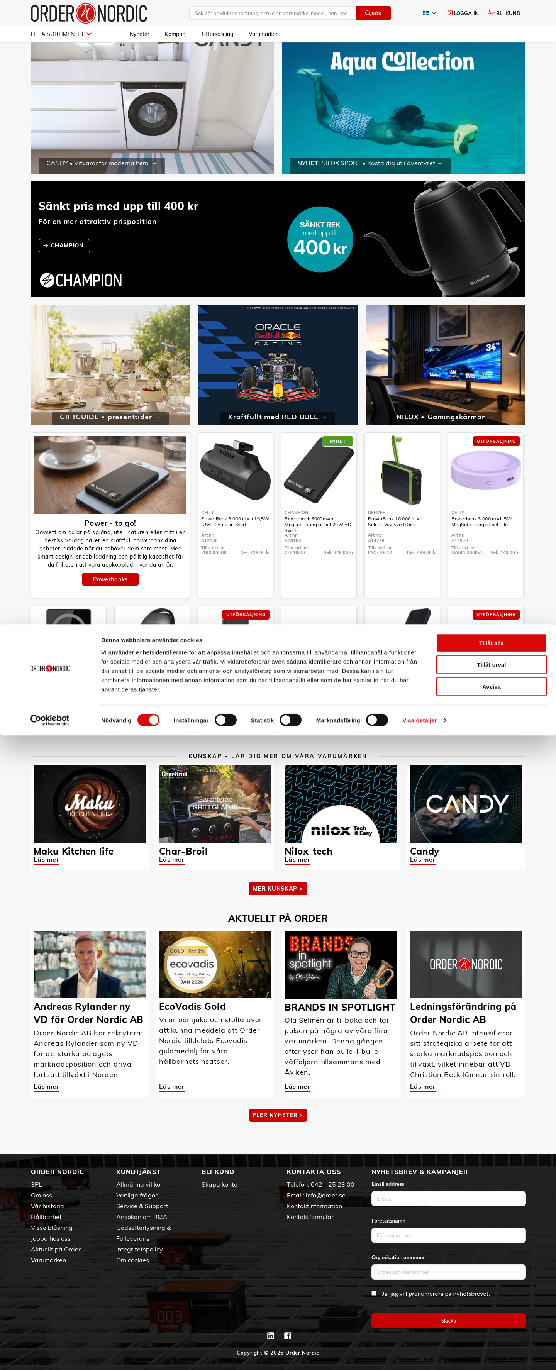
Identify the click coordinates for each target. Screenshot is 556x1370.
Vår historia (47, 1206)
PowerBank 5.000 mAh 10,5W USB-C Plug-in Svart (235, 544)
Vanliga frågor (137, 1195)
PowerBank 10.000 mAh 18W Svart (401, 717)
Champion (296, 535)
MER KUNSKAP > (278, 911)
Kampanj (175, 33)
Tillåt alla (491, 1277)
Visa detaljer (419, 1354)
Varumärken (264, 33)
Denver (377, 535)
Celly (207, 535)
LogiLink (127, 708)
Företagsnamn (390, 1220)
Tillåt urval (491, 1299)
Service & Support (142, 1206)
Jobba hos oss (51, 1238)
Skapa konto (219, 1184)
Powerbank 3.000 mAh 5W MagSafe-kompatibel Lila (481, 544)
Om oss (41, 1195)
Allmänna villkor (139, 1184)
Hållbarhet (46, 1217)
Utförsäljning (217, 33)
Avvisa (491, 1321)
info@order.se (326, 1195)
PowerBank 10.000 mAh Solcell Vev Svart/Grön (395, 544)
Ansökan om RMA (142, 1217)
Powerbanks (110, 601)
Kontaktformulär (310, 1217)
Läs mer (46, 882)
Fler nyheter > (278, 1137)
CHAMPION (68, 267)
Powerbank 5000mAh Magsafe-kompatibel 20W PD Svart (318, 546)
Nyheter (139, 33)
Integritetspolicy (139, 1249)
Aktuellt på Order (56, 1249)
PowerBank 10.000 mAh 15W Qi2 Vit (318, 717)
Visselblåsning (52, 1227)
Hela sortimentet (61, 34)
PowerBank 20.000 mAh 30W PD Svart (234, 717)
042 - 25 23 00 (332, 1184)
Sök (373, 13)
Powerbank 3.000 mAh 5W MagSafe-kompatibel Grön (481, 717)
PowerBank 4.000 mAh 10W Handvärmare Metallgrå (149, 717)
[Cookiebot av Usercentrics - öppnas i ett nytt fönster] (50, 1355)
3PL (36, 1184)
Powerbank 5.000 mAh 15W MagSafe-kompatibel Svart (66, 717)
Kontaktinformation (314, 1206)
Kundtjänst (138, 1171)
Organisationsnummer (400, 1257)
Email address (389, 1183)
